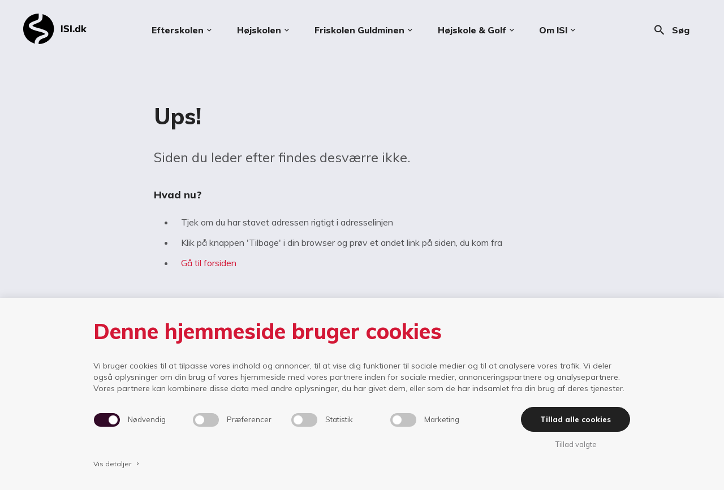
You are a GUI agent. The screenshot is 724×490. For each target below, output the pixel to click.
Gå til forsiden (208, 262)
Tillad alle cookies (575, 419)
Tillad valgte (576, 444)
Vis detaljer (117, 463)
